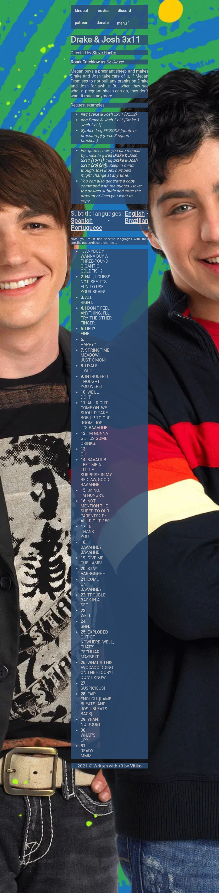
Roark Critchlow (85, 62)
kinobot (81, 10)
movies (103, 10)
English (135, 213)
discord (124, 10)
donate (103, 22)
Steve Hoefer (104, 52)
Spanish (82, 220)
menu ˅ (123, 23)
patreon (81, 22)
